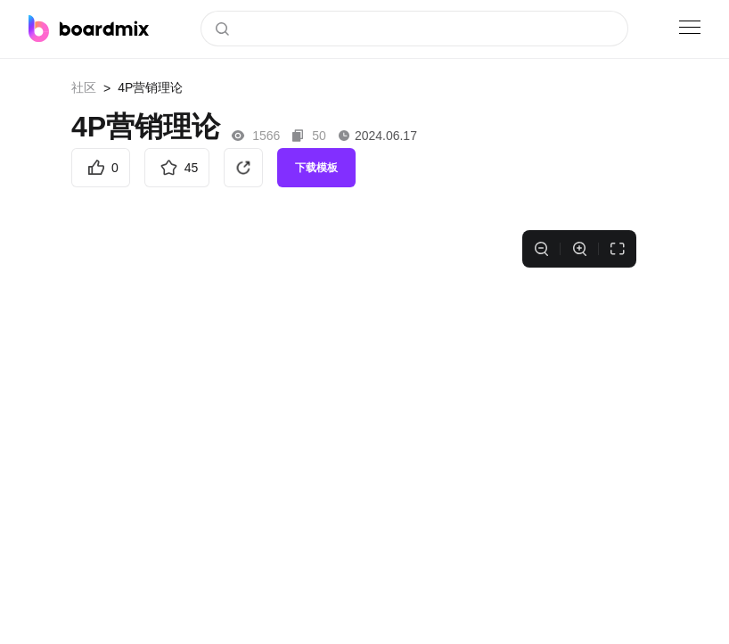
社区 (83, 87)
